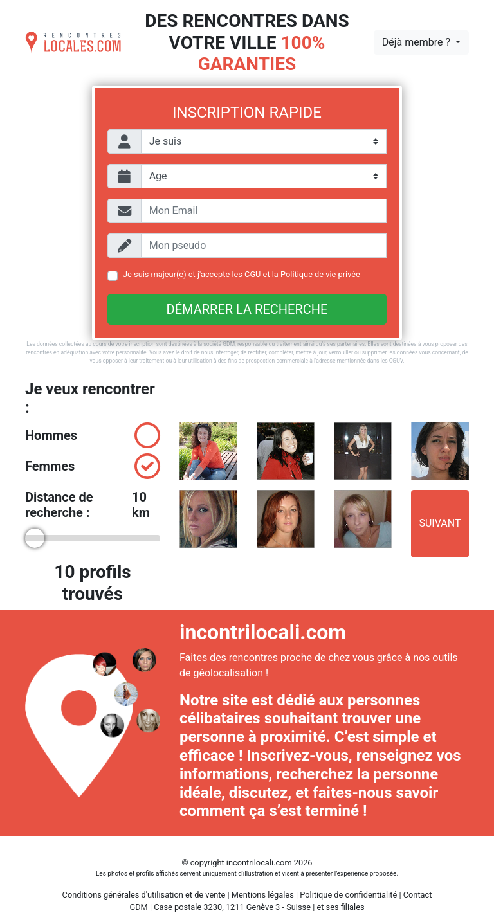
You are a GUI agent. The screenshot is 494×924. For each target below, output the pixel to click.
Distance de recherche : (92, 504)
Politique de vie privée (320, 274)
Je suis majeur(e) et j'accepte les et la (241, 274)
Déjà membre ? (417, 42)
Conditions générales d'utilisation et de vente (144, 895)
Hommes (92, 435)
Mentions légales (263, 895)
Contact (417, 895)
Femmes (92, 466)
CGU (252, 274)
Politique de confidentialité (348, 895)
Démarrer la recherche (247, 309)
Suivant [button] (440, 523)
